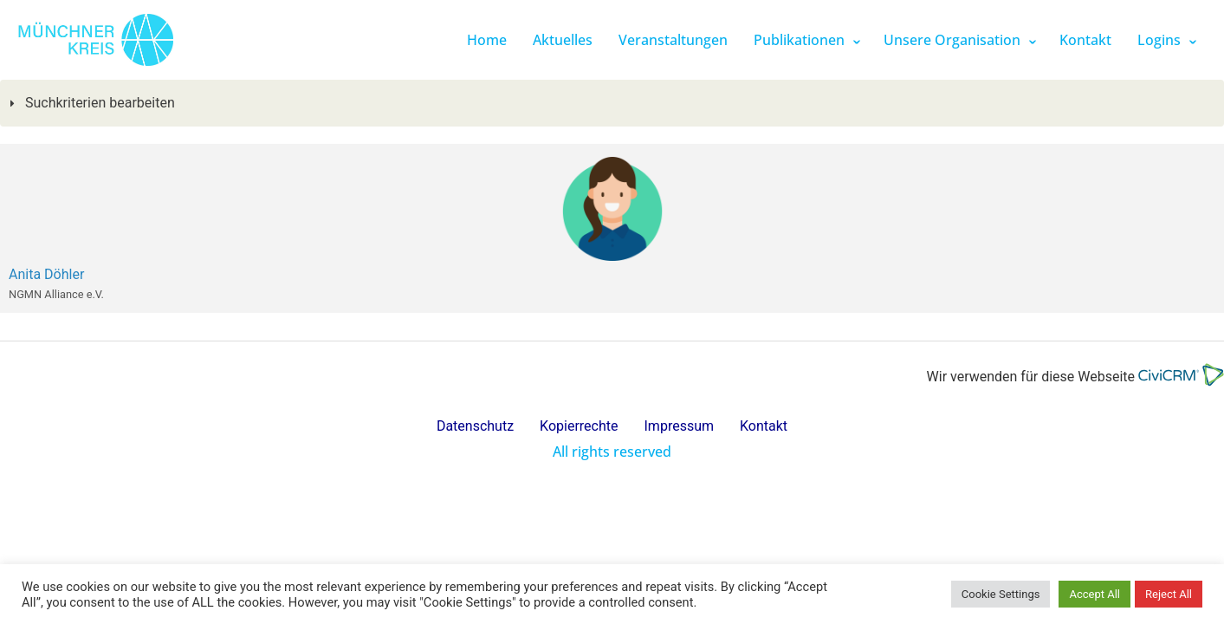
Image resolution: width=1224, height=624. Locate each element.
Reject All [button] (1168, 594)
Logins (1159, 39)
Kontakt (1085, 39)
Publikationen (799, 39)
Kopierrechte (579, 426)
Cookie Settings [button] (1001, 594)
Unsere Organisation (952, 39)
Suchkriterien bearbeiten (98, 102)
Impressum (679, 426)
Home (487, 39)
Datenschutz (475, 426)
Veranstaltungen (673, 39)
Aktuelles (563, 39)
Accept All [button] (1094, 594)
